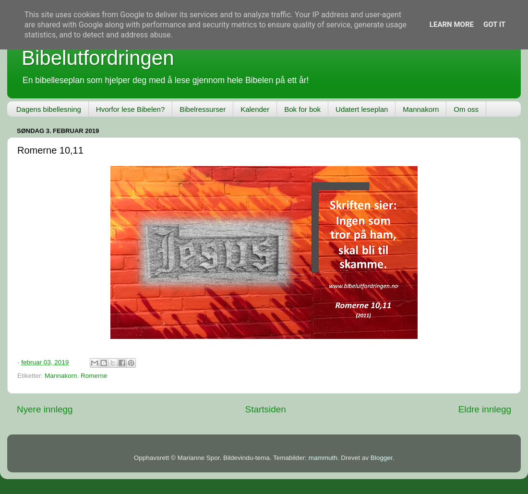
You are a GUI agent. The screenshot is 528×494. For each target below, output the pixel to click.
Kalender (254, 109)
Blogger (382, 457)
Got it (494, 24)
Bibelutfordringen (98, 58)
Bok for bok (302, 109)
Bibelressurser (203, 109)
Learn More (452, 24)
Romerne (94, 375)
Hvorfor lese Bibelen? (130, 109)
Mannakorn (421, 109)
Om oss (466, 109)
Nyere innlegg (45, 409)
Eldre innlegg (484, 409)
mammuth (323, 457)
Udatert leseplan (362, 109)
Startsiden (265, 409)
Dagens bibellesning (48, 109)
